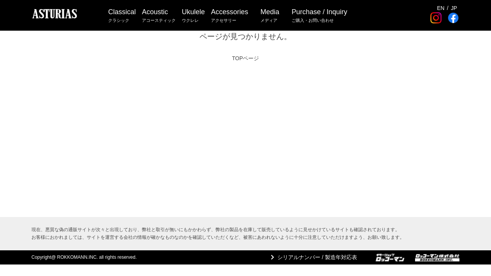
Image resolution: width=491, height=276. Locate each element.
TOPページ (245, 58)
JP (454, 8)
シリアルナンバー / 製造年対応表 (317, 257)
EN (440, 8)
